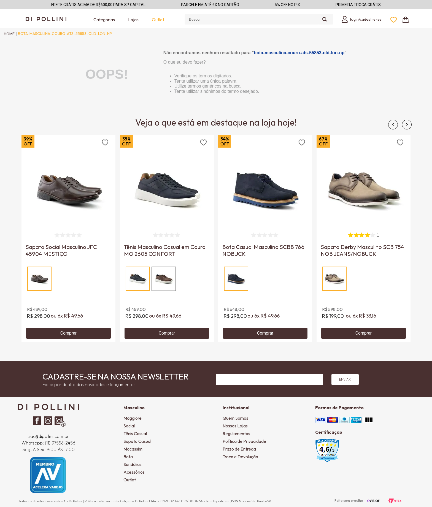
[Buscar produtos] (325, 19)
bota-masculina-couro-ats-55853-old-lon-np (65, 33)
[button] (39, 279)
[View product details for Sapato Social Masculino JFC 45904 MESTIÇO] (68, 238)
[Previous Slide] (393, 124)
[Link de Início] (8, 34)
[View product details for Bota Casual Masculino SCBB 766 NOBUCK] (265, 238)
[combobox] (259, 19)
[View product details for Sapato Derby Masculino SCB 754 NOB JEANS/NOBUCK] (364, 238)
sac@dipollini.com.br (48, 436)
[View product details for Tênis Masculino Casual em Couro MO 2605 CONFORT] (167, 238)
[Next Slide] (407, 124)
